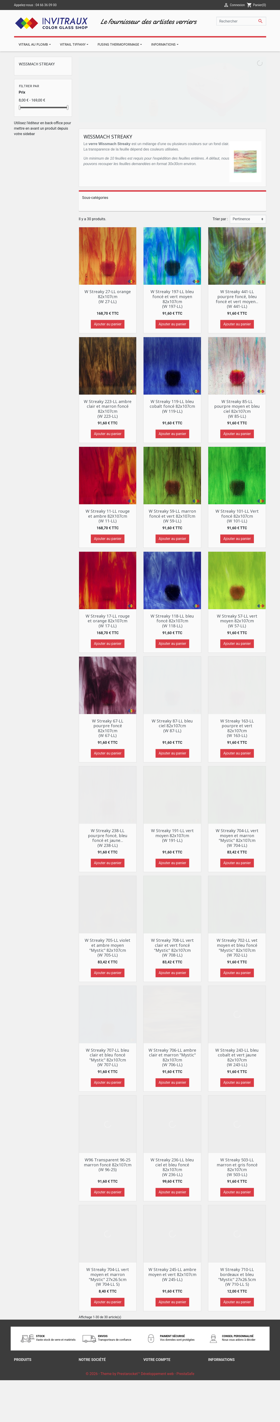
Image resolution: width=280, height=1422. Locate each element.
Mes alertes (153, 1394)
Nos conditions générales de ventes (107, 1378)
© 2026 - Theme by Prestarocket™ (113, 1415)
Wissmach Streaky (37, 64)
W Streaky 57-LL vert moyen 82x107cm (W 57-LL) (237, 620)
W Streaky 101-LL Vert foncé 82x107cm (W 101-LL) (237, 516)
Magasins (87, 1399)
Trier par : (220, 219)
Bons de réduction (158, 1389)
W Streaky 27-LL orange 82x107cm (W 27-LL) (107, 296)
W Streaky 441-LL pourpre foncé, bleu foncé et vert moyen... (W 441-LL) (237, 299)
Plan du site (88, 1394)
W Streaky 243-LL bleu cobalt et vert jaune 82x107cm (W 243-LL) (237, 1057)
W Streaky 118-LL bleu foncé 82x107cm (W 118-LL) (172, 620)
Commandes (154, 1372)
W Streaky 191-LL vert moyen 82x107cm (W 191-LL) (172, 835)
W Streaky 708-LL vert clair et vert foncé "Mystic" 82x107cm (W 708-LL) (172, 947)
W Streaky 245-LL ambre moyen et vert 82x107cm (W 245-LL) (172, 1274)
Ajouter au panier (107, 324)
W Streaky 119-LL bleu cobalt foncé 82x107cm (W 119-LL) (172, 406)
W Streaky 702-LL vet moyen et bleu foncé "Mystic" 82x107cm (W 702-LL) (237, 947)
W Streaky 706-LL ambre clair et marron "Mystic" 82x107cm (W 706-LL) (172, 1057)
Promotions (23, 1367)
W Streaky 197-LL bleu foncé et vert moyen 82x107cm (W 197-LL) (172, 299)
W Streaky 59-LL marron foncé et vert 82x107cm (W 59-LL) (172, 516)
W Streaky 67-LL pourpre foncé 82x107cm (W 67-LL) (107, 728)
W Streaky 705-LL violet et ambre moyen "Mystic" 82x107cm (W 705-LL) (107, 947)
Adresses (151, 1383)
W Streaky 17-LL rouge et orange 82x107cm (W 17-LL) (108, 620)
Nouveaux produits (29, 1372)
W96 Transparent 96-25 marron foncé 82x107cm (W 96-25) (107, 1164)
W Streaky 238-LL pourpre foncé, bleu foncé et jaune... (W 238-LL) (107, 838)
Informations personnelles (165, 1367)
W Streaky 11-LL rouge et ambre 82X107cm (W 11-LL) (108, 516)
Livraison (86, 1367)
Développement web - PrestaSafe (167, 1415)
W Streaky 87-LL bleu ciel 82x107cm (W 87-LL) (172, 725)
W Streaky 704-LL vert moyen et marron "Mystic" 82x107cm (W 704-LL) (237, 838)
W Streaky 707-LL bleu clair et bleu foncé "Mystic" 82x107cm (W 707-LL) (107, 1057)
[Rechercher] (241, 21)
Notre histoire (90, 1383)
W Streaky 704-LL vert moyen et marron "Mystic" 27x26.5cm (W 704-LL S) (107, 1277)
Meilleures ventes (28, 1378)
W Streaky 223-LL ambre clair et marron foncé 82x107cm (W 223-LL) (107, 409)
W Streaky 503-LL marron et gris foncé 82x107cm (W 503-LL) (237, 1167)
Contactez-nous (91, 1389)
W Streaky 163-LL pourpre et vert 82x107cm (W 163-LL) (237, 728)
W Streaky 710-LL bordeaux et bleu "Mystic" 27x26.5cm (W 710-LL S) (237, 1277)
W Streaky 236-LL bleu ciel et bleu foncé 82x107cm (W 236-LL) (172, 1167)
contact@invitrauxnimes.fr (229, 1399)
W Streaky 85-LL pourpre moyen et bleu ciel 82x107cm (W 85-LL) (237, 409)
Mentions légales (92, 1372)
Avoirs (149, 1378)
